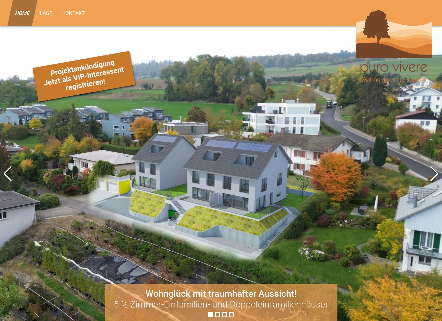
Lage (46, 13)
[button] (434, 173)
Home (22, 13)
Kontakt (73, 13)
